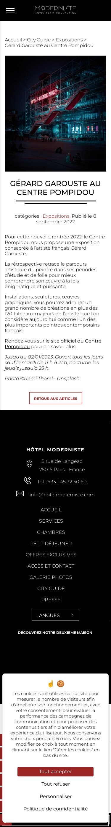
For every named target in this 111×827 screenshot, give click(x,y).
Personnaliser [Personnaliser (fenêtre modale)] (56, 796)
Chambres (51, 532)
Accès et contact (51, 566)
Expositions (70, 40)
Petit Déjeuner (51, 543)
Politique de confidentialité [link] (55, 809)
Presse (51, 600)
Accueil (14, 40)
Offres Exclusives (51, 555)
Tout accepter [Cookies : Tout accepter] (55, 771)
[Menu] (11, 10)
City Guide (39, 40)
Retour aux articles (55, 398)
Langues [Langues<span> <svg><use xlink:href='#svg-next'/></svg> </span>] (55, 615)
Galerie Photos (51, 577)
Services (51, 521)
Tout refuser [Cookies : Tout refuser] (55, 784)
